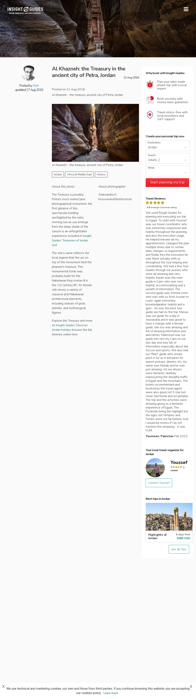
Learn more (110, 693)
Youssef (179, 462)
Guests (152, 155)
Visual (34, 53)
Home (11, 53)
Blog (22, 53)
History (101, 174)
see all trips (179, 549)
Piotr (36, 85)
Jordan (58, 174)
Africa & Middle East (79, 174)
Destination (154, 143)
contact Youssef (159, 483)
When (151, 168)
